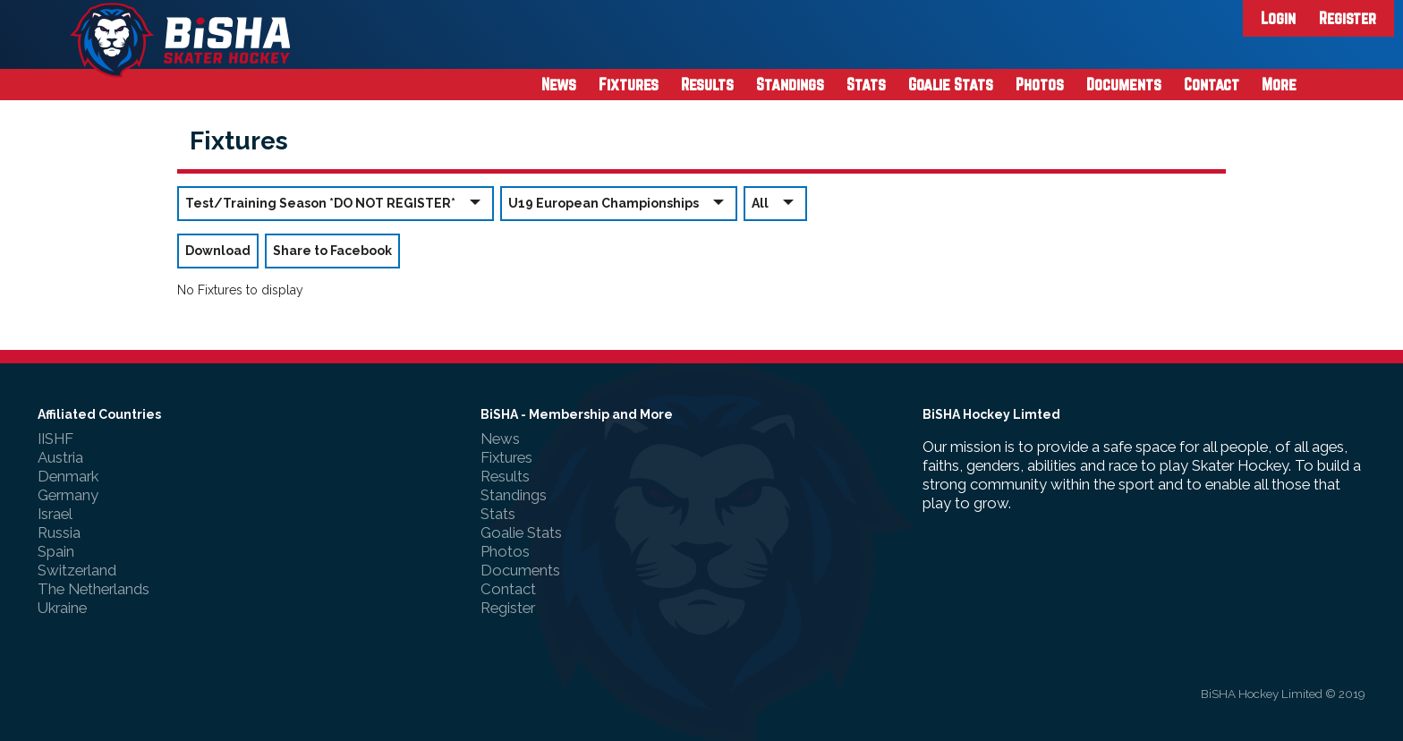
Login (1278, 18)
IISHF (55, 438)
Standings (790, 84)
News (558, 84)
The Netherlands (93, 589)
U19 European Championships (618, 202)
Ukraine (62, 608)
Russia (59, 532)
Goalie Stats (950, 84)
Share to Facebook (332, 250)
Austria (60, 457)
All (775, 202)
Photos (1040, 84)
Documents (1123, 84)
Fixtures (629, 84)
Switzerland (77, 570)
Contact (1211, 84)
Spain (56, 551)
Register (1347, 18)
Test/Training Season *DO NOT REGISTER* (335, 202)
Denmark (68, 476)
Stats (866, 84)
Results (707, 84)
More (1279, 84)
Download (218, 250)
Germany (68, 495)
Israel (55, 514)
